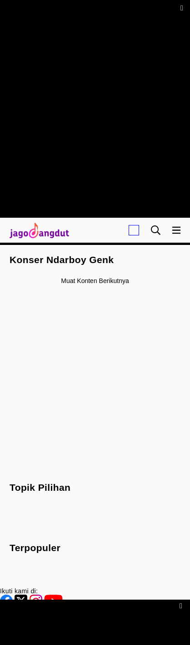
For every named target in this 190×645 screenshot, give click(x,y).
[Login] (134, 230)
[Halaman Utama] (37, 230)
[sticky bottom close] (182, 605)
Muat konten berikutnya (95, 280)
